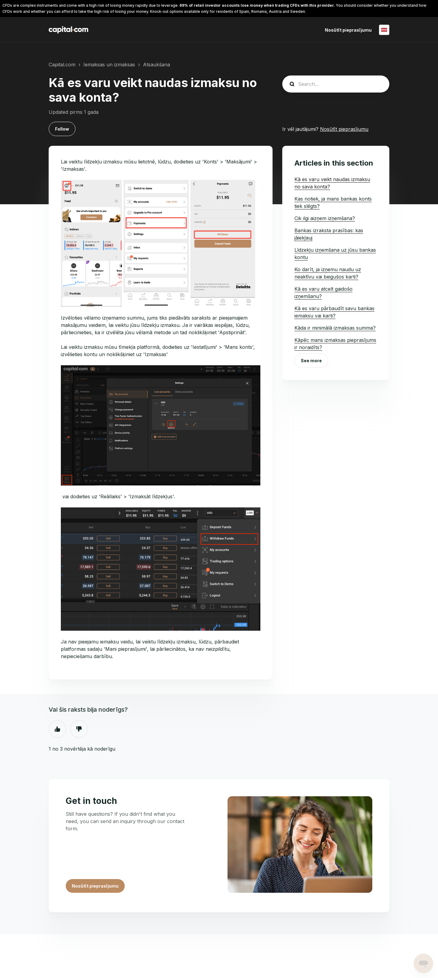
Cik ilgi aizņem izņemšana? (324, 218)
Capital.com (62, 64)
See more (311, 360)
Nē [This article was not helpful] (79, 729)
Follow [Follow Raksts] (62, 128)
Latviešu (384, 30)
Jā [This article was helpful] (57, 729)
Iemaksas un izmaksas (109, 64)
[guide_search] (335, 84)
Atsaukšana (156, 64)
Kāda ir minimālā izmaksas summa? (335, 328)
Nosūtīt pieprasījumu (348, 30)
